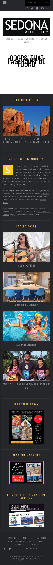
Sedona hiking (9, 184)
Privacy (35, 545)
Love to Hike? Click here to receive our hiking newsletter (26, 140)
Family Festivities (26, 345)
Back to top (31, 548)
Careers (40, 541)
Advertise (12, 538)
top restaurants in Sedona (21, 178)
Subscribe (27, 538)
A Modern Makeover (26, 305)
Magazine (41, 538)
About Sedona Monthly (19, 541)
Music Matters (26, 265)
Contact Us (20, 545)
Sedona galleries (10, 181)
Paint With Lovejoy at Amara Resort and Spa (26, 386)
